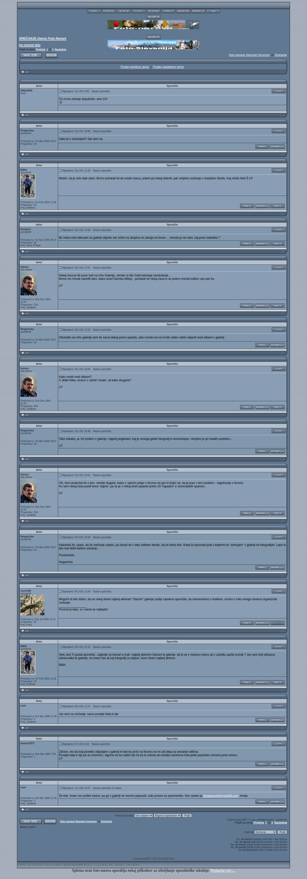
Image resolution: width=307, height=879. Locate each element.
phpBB (147, 858)
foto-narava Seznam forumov (78, 821)
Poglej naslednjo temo (168, 67)
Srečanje (280, 55)
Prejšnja (40, 49)
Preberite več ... (223, 870)
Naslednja (60, 49)
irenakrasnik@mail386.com (220, 795)
